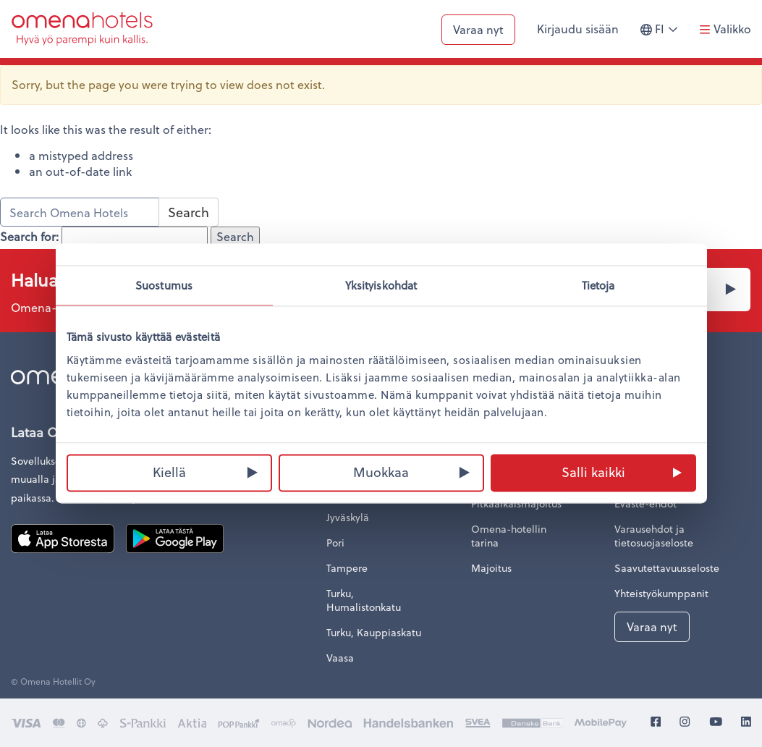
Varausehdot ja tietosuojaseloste (653, 535)
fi (664, 35)
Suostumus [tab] (163, 285)
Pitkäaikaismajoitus (516, 503)
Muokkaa (381, 471)
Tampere (347, 567)
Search (188, 211)
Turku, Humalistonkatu (363, 600)
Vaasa (340, 657)
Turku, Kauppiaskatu (373, 632)
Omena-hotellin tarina (508, 535)
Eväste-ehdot (645, 503)
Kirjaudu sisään (578, 28)
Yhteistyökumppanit (661, 593)
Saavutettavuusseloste (666, 567)
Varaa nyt (478, 29)
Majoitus (491, 567)
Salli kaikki (593, 471)
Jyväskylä (347, 517)
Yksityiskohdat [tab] (381, 285)
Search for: (29, 237)
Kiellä (169, 471)
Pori (335, 542)
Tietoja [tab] (598, 285)
